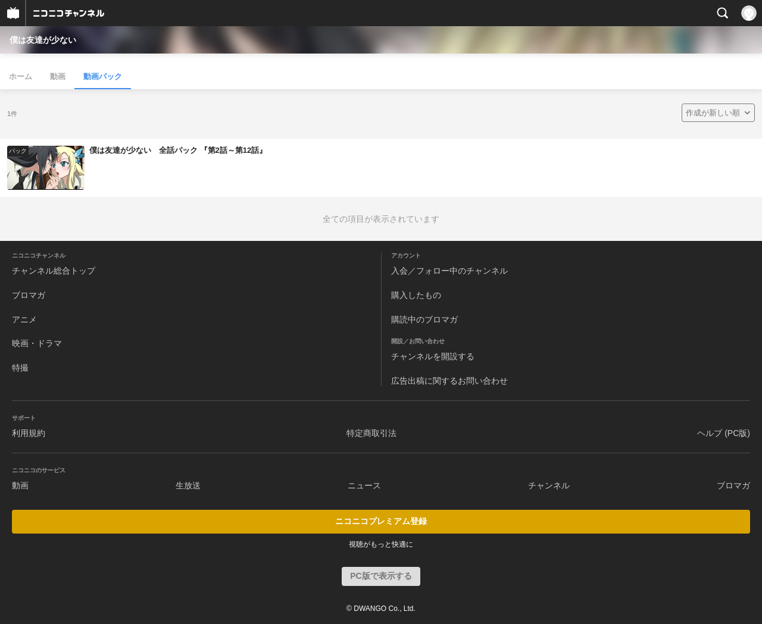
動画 (57, 76)
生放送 (188, 485)
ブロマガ (28, 295)
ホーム (20, 76)
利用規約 (28, 433)
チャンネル (549, 485)
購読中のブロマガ (424, 319)
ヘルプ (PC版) (723, 433)
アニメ (24, 319)
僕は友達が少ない (43, 40)
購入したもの (416, 295)
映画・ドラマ (37, 343)
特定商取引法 (371, 433)
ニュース (364, 485)
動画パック (102, 76)
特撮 (20, 367)
